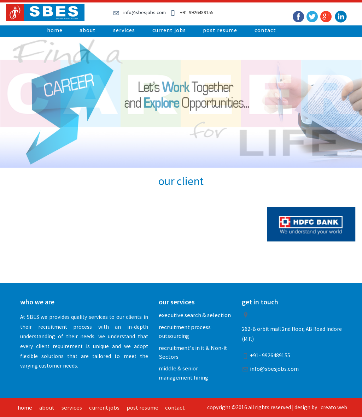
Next (304, 89)
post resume (220, 30)
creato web (334, 407)
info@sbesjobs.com (144, 12)
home (55, 30)
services (124, 30)
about (88, 30)
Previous (57, 89)
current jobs (169, 30)
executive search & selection (195, 315)
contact (265, 30)
